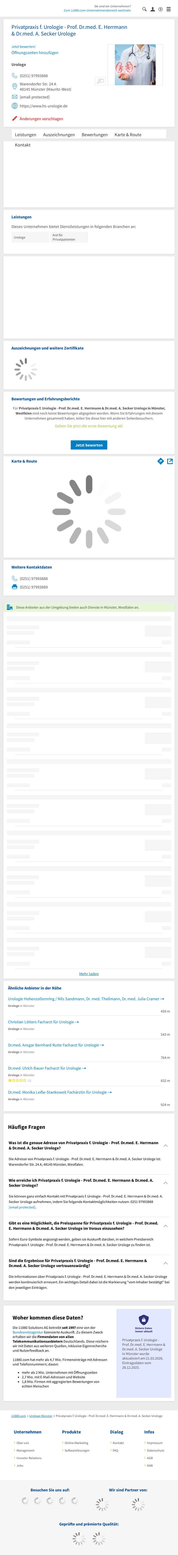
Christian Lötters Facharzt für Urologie (41, 1021)
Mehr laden (89, 973)
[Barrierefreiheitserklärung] (162, 8)
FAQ (115, 1450)
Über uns (23, 1443)
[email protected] (22, 1207)
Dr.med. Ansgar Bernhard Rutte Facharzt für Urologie (53, 1045)
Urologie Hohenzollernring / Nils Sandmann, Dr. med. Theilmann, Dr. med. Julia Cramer (83, 998)
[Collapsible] (166, 1145)
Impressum (155, 1443)
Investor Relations (29, 1458)
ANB (150, 1465)
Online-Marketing (76, 1443)
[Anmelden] (154, 9)
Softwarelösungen (77, 1450)
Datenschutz (155, 1450)
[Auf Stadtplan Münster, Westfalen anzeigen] (170, 460)
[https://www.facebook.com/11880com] (25, 1501)
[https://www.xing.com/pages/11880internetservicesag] (62, 1501)
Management (25, 1450)
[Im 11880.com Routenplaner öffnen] (160, 460)
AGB (150, 1458)
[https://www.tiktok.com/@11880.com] (37, 1501)
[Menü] (171, 8)
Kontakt (23, 145)
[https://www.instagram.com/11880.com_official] (49, 1501)
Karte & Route (128, 134)
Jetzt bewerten (89, 445)
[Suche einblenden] (146, 8)
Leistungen (25, 134)
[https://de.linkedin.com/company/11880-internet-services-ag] (74, 1501)
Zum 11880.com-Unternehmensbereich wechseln (97, 10)
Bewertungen (95, 134)
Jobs (20, 1465)
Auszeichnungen (59, 134)
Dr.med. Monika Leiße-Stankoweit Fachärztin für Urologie (57, 1092)
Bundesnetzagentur (28, 1332)
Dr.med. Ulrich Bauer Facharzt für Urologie (44, 1068)
